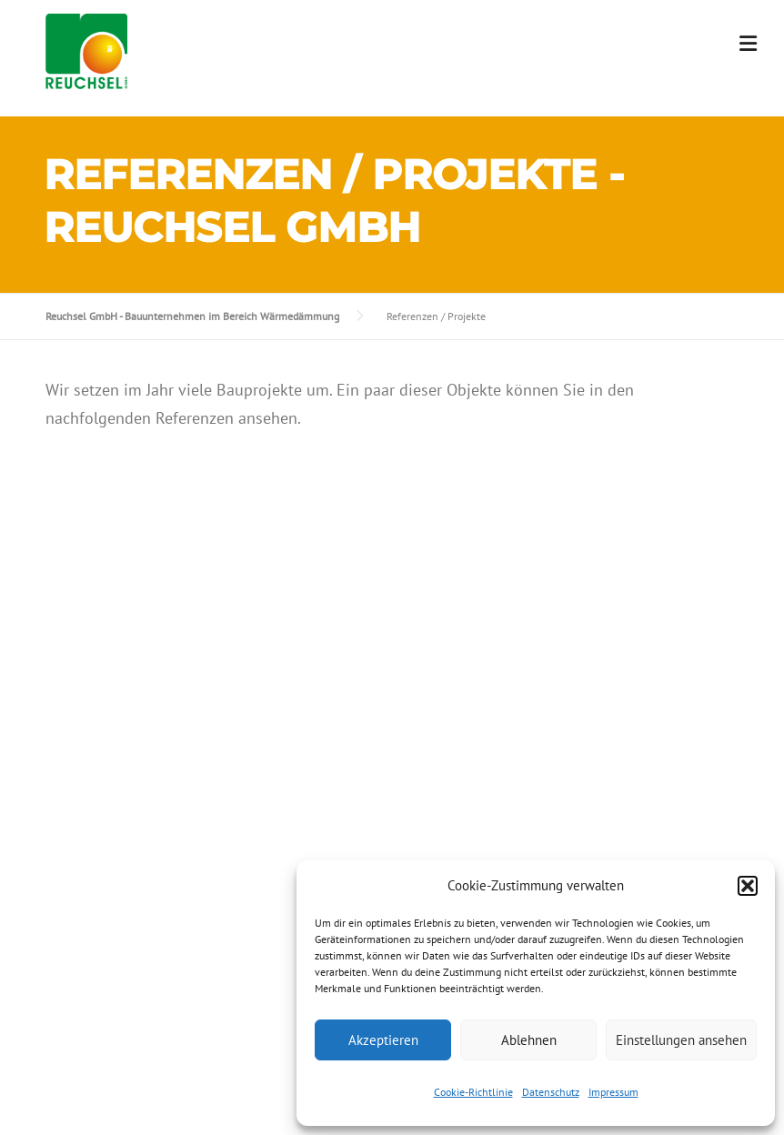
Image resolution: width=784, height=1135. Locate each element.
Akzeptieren (383, 1040)
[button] (748, 886)
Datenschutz (550, 1092)
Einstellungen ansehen (681, 1040)
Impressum (613, 1092)
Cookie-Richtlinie (473, 1092)
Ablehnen (529, 1040)
